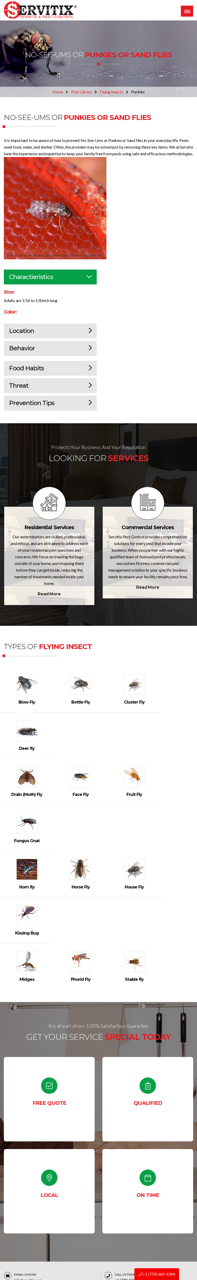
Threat (50, 385)
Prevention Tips (50, 403)
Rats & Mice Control (142, 1228)
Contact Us (146, 1158)
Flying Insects (111, 91)
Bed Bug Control (139, 1218)
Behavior (50, 348)
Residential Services (49, 527)
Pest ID (131, 1208)
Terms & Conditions (92, 1238)
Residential (134, 1238)
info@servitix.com (28, 1142)
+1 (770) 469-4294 (156, 1274)
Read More (49, 594)
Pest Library (81, 91)
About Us (84, 1218)
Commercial (135, 1247)
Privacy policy (88, 1247)
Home (57, 91)
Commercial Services (148, 527)
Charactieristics (50, 277)
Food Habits (50, 368)
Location (50, 331)
